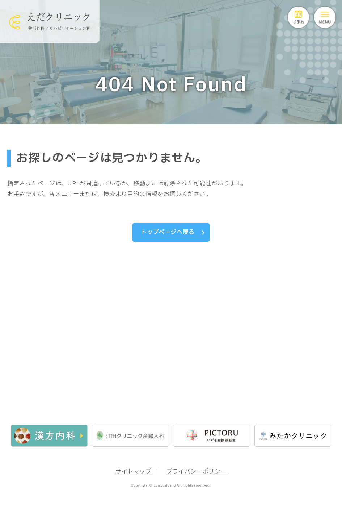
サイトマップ (133, 474)
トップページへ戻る (168, 232)
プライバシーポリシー (196, 474)
